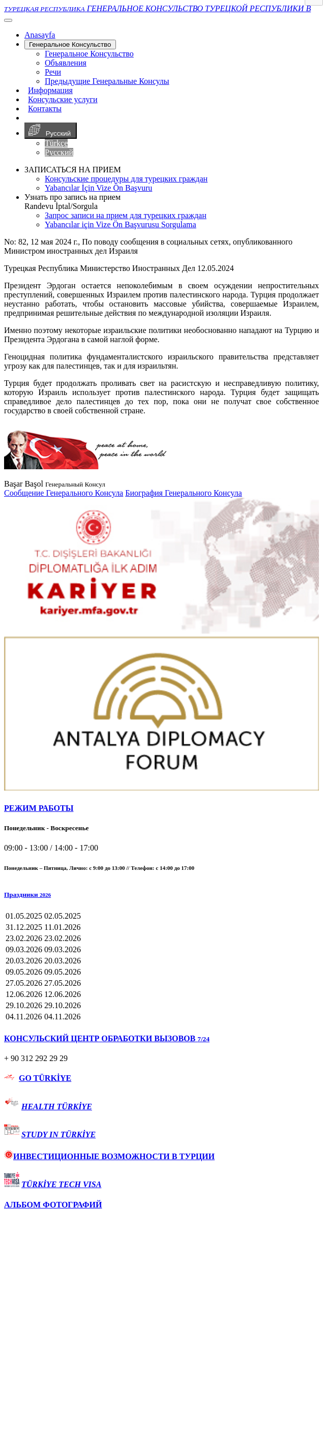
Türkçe (56, 143)
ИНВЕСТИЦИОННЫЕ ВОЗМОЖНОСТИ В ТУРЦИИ (109, 1156)
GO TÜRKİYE (45, 1078)
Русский (50, 130)
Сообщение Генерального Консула (63, 493)
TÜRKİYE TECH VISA (61, 1184)
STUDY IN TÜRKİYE (58, 1134)
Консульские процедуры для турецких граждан (126, 178)
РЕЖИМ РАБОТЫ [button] (38, 808)
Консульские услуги (63, 99)
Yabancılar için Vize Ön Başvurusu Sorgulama (120, 224)
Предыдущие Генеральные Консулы (107, 81)
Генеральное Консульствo (70, 44)
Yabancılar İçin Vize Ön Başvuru (98, 188)
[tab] (161, 808)
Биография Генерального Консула (183, 493)
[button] (161, 895)
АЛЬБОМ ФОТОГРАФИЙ (53, 1204)
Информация (50, 90)
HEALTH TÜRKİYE (56, 1106)
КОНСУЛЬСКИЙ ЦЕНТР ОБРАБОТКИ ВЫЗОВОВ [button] (107, 1038)
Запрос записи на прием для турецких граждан (126, 215)
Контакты (45, 108)
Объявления (65, 62)
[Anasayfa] (39, 35)
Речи (53, 72)
